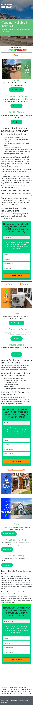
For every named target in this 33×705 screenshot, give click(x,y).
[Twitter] (10, 50)
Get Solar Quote (16, 90)
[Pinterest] (19, 50)
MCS (3, 208)
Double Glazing (16, 112)
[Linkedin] (16, 50)
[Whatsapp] (13, 50)
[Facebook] (7, 50)
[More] (25, 50)
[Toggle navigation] (30, 4)
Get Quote (16, 122)
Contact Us (16, 106)
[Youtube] (22, 50)
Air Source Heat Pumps (16, 96)
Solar (16, 80)
